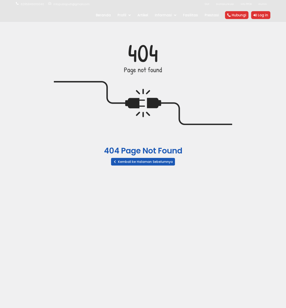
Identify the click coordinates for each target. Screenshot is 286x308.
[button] (143, 162)
